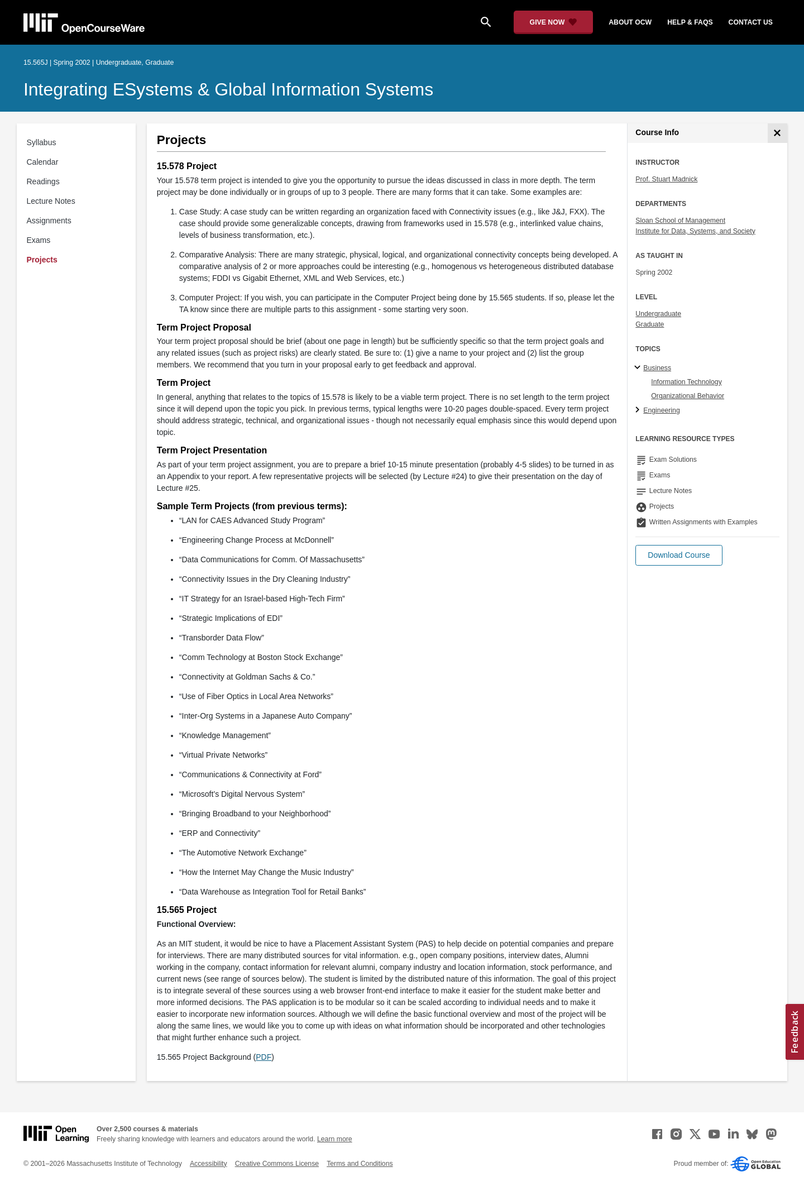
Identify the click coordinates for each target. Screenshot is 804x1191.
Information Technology (686, 382)
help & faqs (689, 22)
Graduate (649, 324)
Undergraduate (658, 314)
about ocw (630, 22)
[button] (678, 555)
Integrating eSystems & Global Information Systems (228, 89)
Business (657, 368)
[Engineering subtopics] (639, 410)
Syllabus (41, 142)
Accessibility (208, 1164)
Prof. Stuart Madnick (666, 179)
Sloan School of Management (680, 220)
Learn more (334, 1139)
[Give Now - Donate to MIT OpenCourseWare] (554, 22)
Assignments (49, 220)
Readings (43, 181)
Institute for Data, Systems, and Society (695, 231)
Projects (42, 259)
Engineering (661, 410)
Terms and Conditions (360, 1164)
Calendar (43, 161)
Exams (39, 240)
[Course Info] (777, 133)
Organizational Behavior (687, 396)
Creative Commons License (277, 1164)
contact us (751, 22)
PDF (263, 1057)
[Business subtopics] (639, 368)
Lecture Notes (51, 201)
